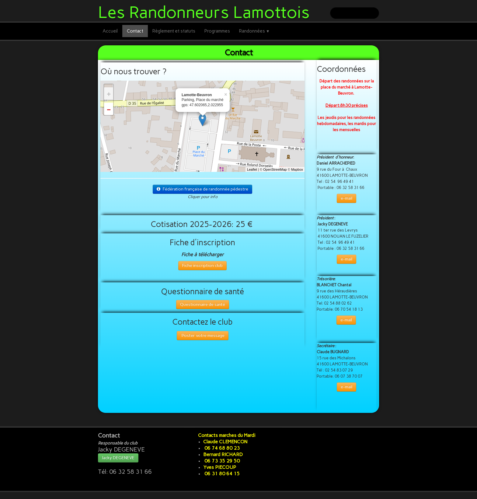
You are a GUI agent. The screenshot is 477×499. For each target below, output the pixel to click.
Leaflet (252, 169)
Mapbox (297, 169)
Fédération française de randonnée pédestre (202, 189)
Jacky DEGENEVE (118, 457)
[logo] (206, 11)
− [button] (109, 110)
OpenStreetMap (275, 169)
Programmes (217, 31)
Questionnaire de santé (202, 304)
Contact (135, 31)
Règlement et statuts (173, 31)
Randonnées (254, 31)
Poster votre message (203, 335)
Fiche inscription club (202, 265)
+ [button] (109, 94)
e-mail (346, 198)
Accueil (110, 31)
